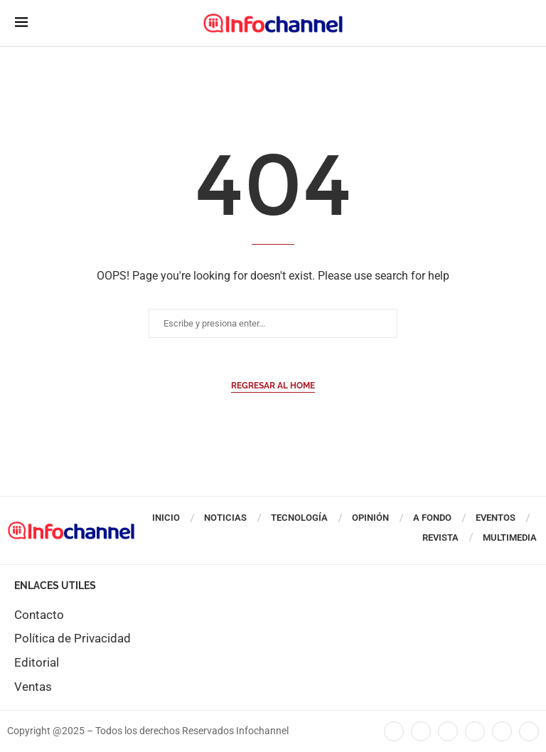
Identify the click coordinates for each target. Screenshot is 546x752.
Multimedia (510, 537)
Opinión (370, 517)
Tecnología (299, 517)
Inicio (166, 517)
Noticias (225, 517)
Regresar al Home (273, 386)
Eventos (495, 517)
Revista (440, 537)
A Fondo (432, 517)
